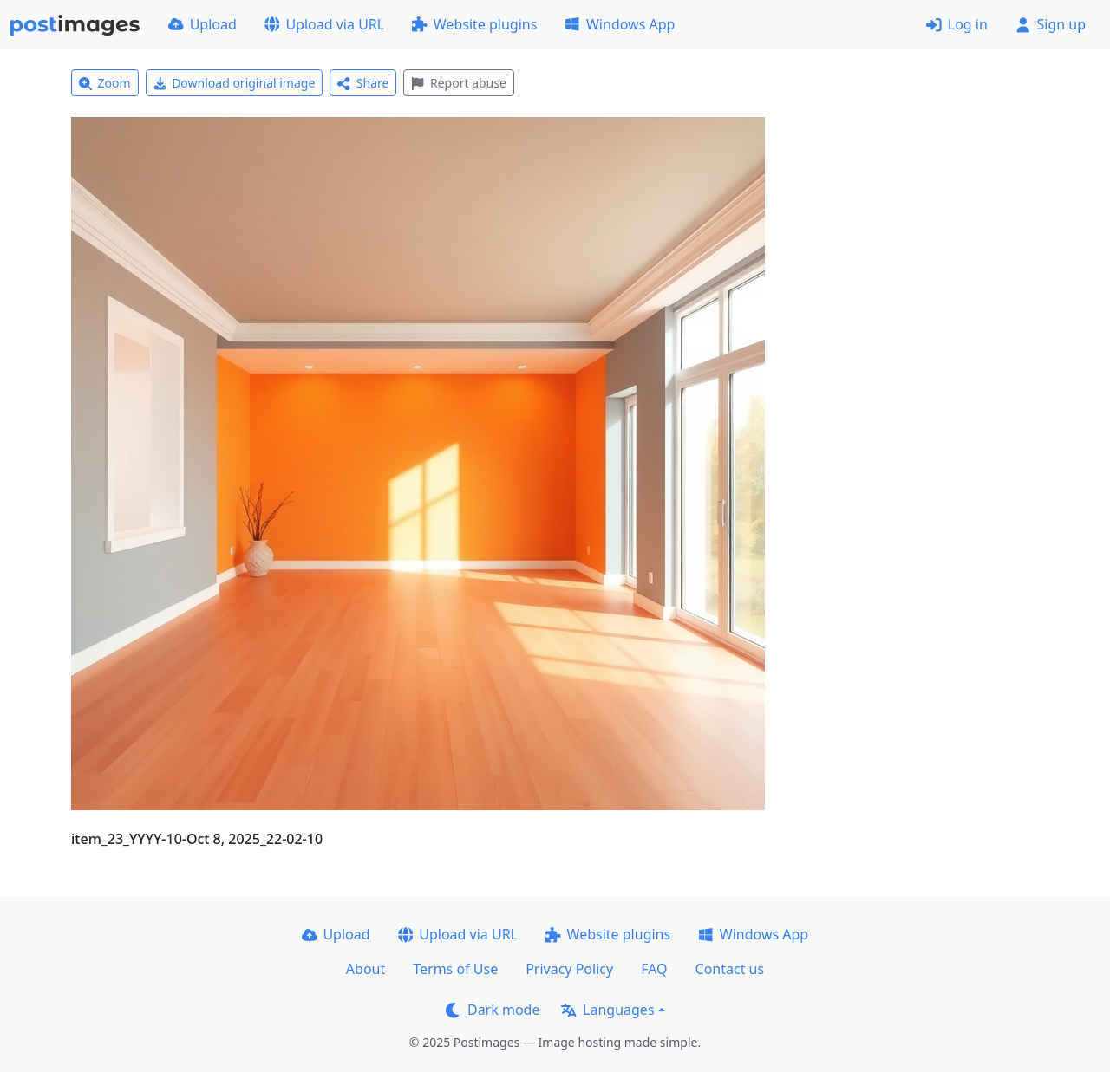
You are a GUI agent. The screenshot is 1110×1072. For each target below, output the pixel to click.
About (365, 968)
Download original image (234, 83)
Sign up (1050, 24)
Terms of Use (455, 968)
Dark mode (492, 1009)
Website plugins (474, 24)
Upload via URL (324, 24)
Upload (202, 24)
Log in (957, 24)
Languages (607, 1009)
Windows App (620, 24)
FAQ (654, 968)
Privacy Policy (569, 968)
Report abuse (458, 83)
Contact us (730, 968)
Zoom (105, 83)
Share (362, 83)
